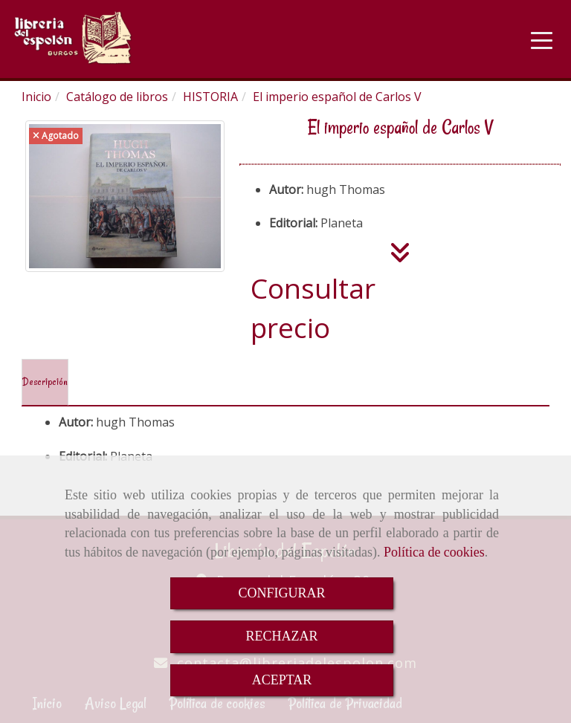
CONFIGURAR (281, 593)
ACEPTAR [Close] (282, 679)
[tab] (45, 382)
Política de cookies (434, 552)
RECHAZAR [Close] (281, 636)
